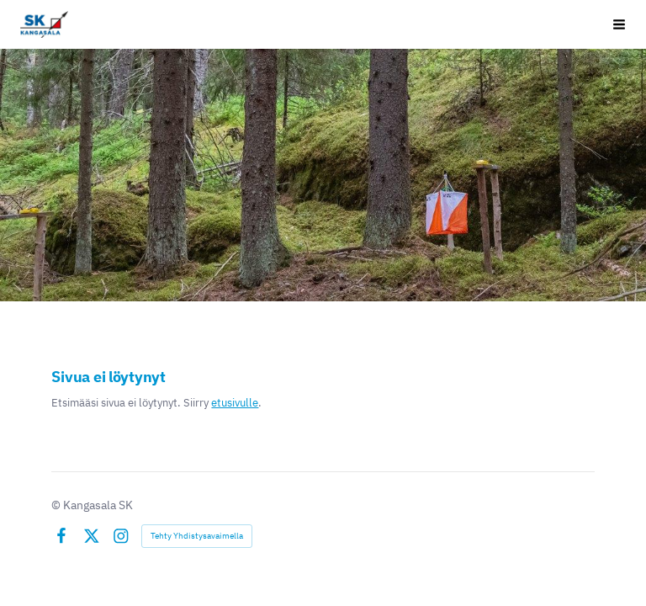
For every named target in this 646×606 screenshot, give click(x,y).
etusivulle (234, 403)
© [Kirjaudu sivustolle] (57, 505)
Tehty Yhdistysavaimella (197, 535)
